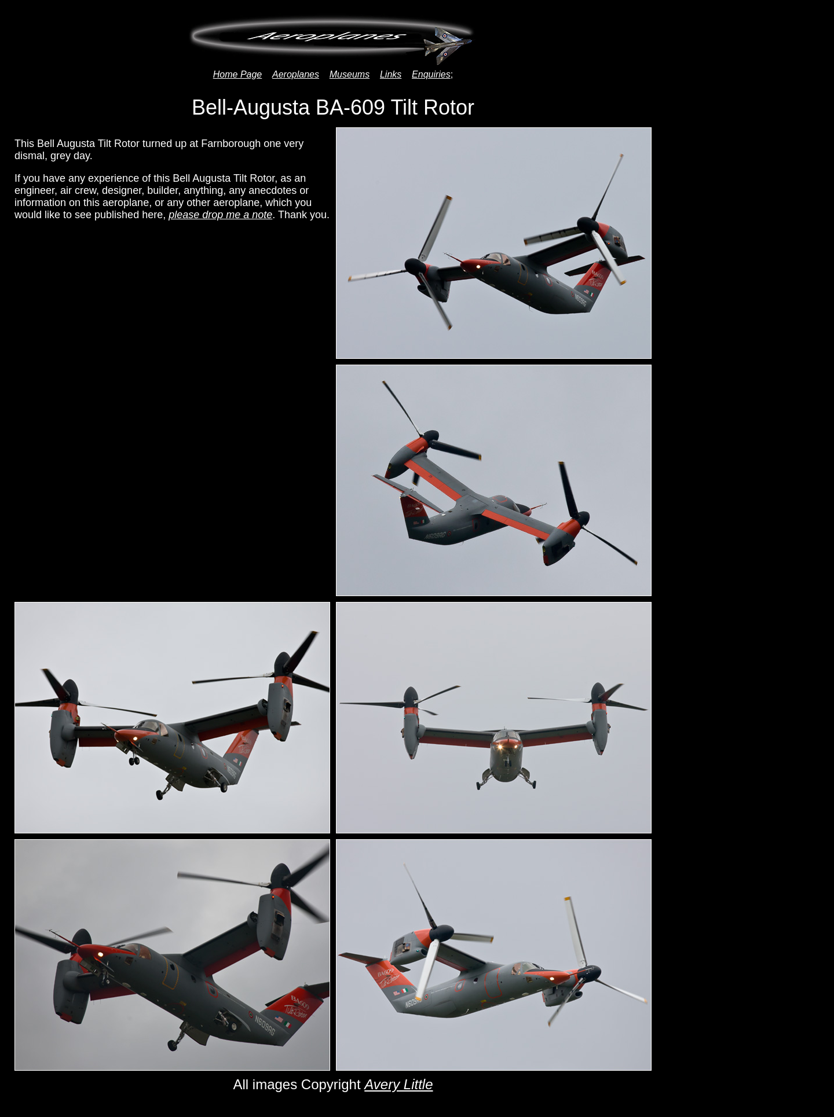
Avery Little (398, 1084)
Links (390, 74)
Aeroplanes (295, 74)
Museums (350, 74)
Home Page (237, 74)
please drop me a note (220, 215)
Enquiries (431, 74)
